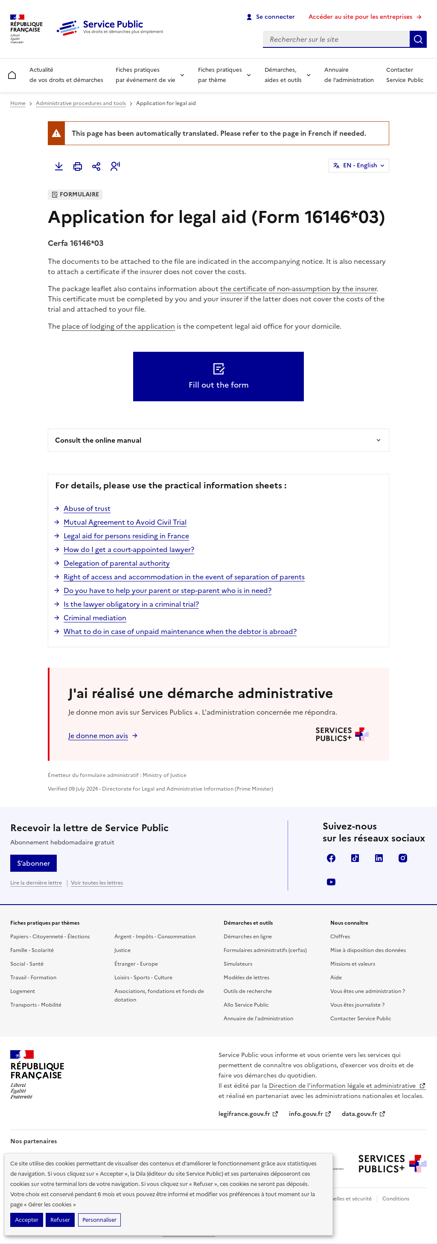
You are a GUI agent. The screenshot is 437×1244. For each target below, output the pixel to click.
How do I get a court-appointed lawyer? (129, 549)
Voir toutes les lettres (97, 883)
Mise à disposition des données (368, 950)
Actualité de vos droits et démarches (66, 75)
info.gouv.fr (310, 1114)
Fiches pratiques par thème (220, 75)
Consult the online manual (98, 440)
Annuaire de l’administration (349, 75)
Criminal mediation (95, 618)
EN (360, 166)
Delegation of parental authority (117, 563)
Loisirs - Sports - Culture (143, 977)
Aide (336, 977)
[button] (115, 166)
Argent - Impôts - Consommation (154, 936)
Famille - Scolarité (32, 950)
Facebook (331, 858)
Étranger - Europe (136, 964)
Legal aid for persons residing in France (126, 536)
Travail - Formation (33, 977)
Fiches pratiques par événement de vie (145, 75)
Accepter (26, 1220)
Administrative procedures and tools (81, 103)
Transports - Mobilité (35, 1005)
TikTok (355, 858)
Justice (122, 950)
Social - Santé (27, 964)
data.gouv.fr (364, 1114)
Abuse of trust (87, 508)
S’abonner (33, 863)
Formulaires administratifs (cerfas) (265, 950)
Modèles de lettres (246, 977)
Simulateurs (238, 964)
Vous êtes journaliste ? (357, 1005)
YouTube (331, 882)
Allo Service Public (246, 1005)
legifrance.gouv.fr (248, 1114)
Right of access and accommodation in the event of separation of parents (184, 577)
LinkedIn (378, 858)
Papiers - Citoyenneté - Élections (50, 936)
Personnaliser (99, 1220)
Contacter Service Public (404, 75)
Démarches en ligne (248, 936)
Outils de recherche (248, 991)
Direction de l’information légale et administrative (347, 1085)
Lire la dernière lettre (36, 883)
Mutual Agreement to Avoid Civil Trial (125, 522)
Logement (22, 991)
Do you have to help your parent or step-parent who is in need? (167, 590)
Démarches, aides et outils (283, 75)
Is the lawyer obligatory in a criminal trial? (131, 604)
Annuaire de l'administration (258, 1018)
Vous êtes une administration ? (367, 991)
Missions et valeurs (352, 964)
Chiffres (340, 936)
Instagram (402, 858)
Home (18, 103)
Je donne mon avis (98, 735)
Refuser (60, 1220)
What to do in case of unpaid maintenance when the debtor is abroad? (180, 631)
